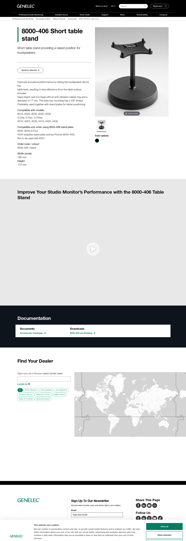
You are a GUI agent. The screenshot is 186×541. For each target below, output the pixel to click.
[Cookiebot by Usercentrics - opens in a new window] (16, 536)
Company (163, 15)
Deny (164, 524)
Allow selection (164, 516)
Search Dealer (30, 70)
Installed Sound (61, 15)
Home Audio (85, 15)
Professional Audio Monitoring (31, 15)
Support (105, 15)
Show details (136, 536)
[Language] (113, 6)
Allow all (164, 507)
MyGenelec (157, 6)
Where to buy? (102, 6)
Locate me (23, 384)
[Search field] (133, 6)
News (122, 15)
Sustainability (142, 15)
